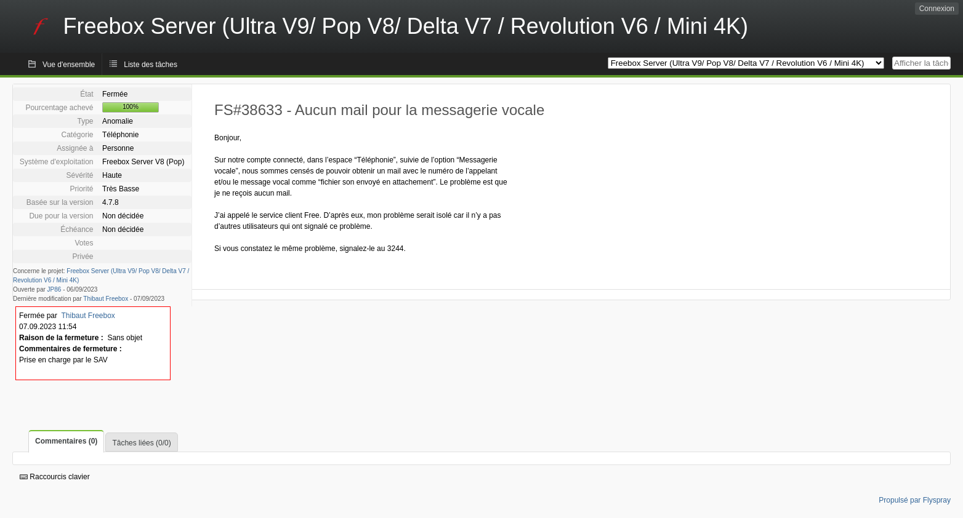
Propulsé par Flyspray (915, 500)
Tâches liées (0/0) (141, 443)
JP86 (54, 289)
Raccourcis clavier (55, 476)
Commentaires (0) (66, 441)
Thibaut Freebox (105, 298)
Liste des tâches (150, 64)
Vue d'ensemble (68, 64)
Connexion (936, 8)
